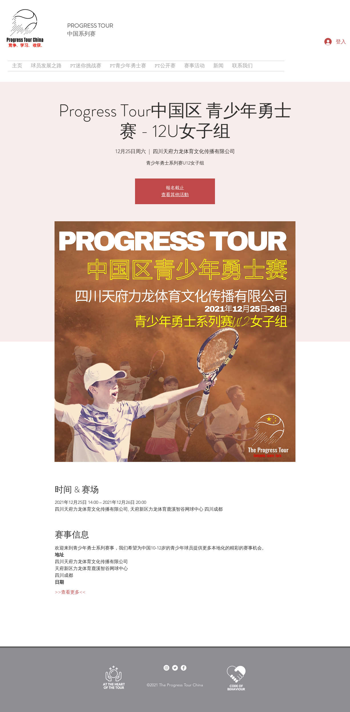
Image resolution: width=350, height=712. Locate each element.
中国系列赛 (81, 34)
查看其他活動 (175, 194)
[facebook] (166, 668)
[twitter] (175, 668)
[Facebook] (183, 668)
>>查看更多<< (70, 592)
